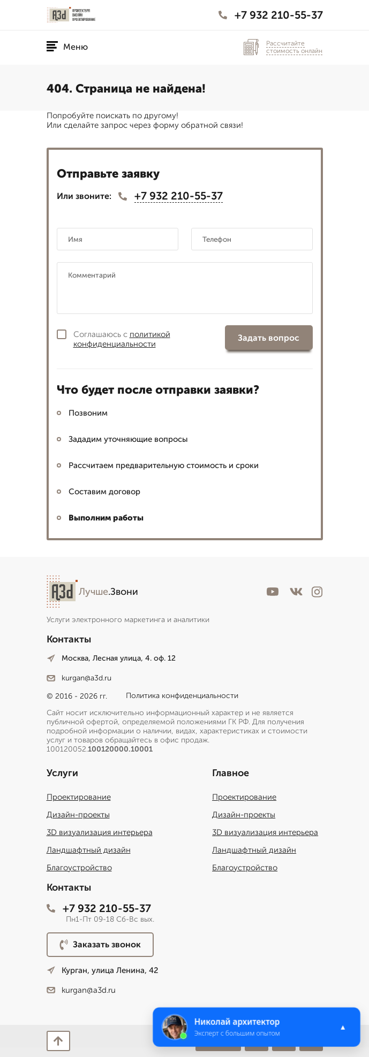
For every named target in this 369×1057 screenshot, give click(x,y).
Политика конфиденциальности (182, 695)
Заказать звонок (100, 944)
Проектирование (79, 797)
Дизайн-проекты (78, 814)
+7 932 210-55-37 (271, 15)
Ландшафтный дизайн (89, 850)
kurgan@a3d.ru (79, 678)
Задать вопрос (268, 338)
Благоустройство (79, 867)
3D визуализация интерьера (100, 832)
